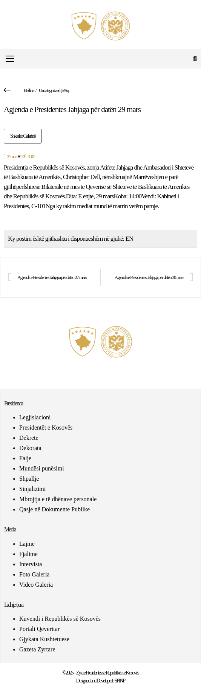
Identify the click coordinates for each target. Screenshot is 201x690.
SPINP (119, 681)
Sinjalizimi (32, 489)
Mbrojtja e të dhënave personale (58, 499)
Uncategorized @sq (54, 90)
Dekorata (30, 448)
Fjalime (28, 554)
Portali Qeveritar (39, 629)
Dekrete (28, 438)
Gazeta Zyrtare (37, 649)
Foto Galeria (34, 574)
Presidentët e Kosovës (45, 427)
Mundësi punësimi (41, 468)
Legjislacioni (35, 417)
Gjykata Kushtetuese (44, 639)
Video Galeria (36, 584)
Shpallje (29, 478)
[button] (195, 59)
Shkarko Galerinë (22, 136)
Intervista (30, 564)
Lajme (27, 543)
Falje (25, 458)
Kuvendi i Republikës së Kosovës (60, 618)
